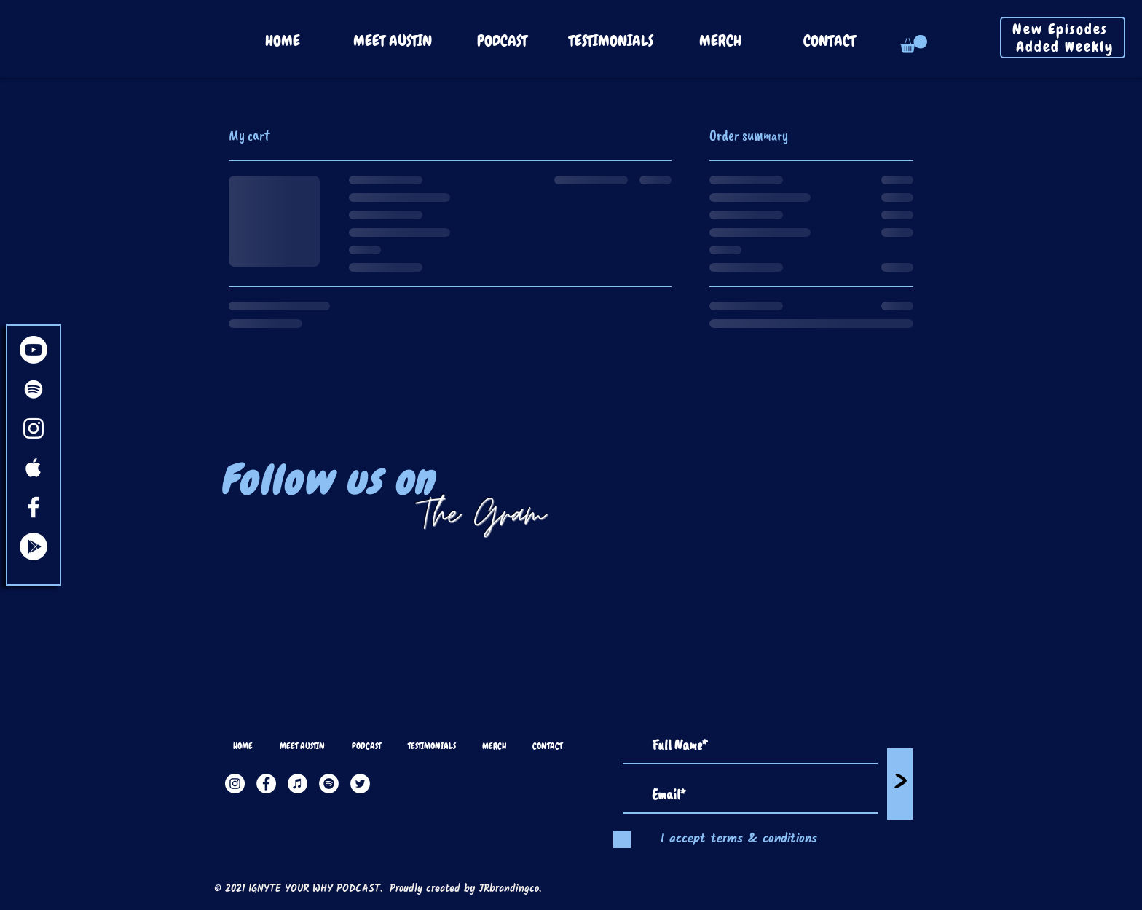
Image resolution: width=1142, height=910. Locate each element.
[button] (913, 44)
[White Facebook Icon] (33, 507)
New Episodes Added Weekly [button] (1065, 38)
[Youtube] (33, 350)
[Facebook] (266, 783)
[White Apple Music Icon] (33, 468)
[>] (900, 784)
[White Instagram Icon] (33, 428)
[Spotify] (329, 783)
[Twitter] (360, 783)
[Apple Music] (297, 783)
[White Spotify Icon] (33, 389)
